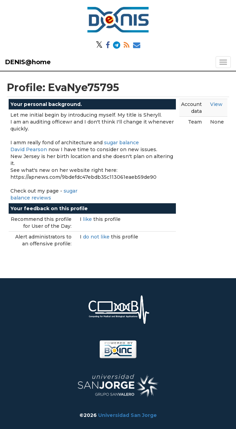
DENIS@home (28, 62)
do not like (97, 237)
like (88, 219)
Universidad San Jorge (127, 415)
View (216, 104)
